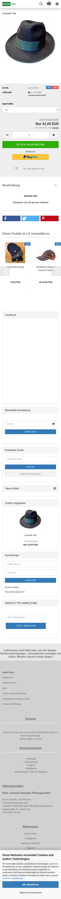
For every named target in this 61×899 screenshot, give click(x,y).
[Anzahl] (30, 135)
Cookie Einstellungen (11, 704)
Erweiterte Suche (30, 474)
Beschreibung (11, 185)
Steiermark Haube (15, 267)
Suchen (30, 467)
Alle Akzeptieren (30, 884)
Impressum (7, 677)
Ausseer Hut (30, 535)
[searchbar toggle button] (41, 4)
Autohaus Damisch (30, 843)
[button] (7, 135)
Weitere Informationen (31, 892)
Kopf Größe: (8, 104)
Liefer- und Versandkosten (14, 693)
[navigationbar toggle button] (57, 4)
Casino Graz (30, 833)
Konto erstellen (12, 587)
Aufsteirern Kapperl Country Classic (45, 268)
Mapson (31, 848)
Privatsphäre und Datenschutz (16, 699)
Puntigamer (30, 838)
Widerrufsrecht (9, 683)
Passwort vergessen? (14, 592)
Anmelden (30, 432)
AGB (4, 688)
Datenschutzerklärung (12, 878)
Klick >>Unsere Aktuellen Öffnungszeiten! (26, 793)
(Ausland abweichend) (37, 95)
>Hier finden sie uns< (11, 812)
